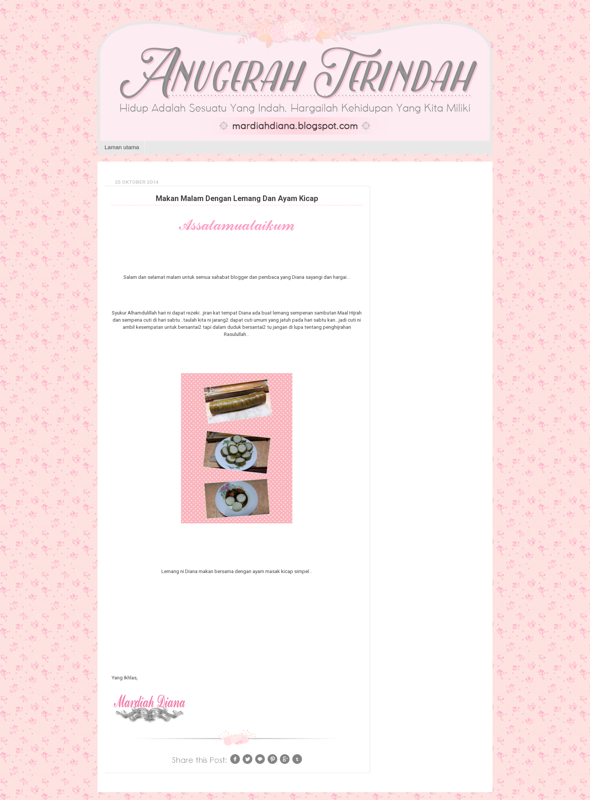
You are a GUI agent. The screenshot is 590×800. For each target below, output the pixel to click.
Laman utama (122, 147)
